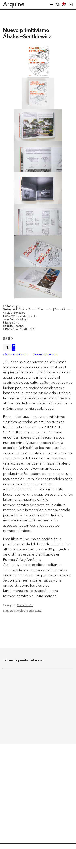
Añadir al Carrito (15, 355)
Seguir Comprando (45, 355)
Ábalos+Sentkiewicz (29, 610)
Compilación (25, 605)
